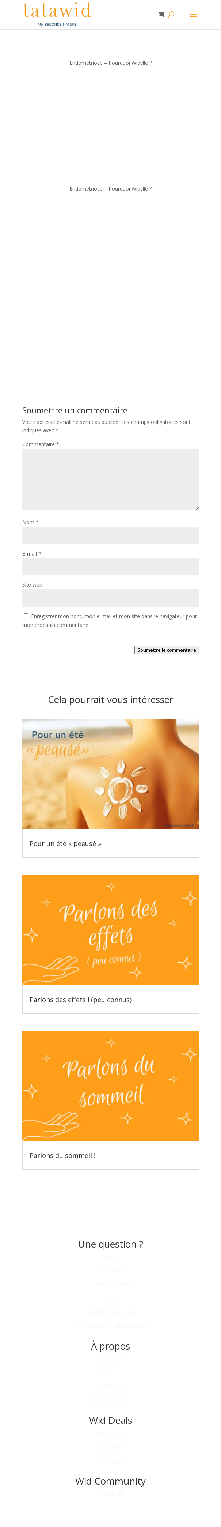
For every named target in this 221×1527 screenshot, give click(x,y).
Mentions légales (111, 1399)
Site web (32, 584)
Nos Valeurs (110, 1372)
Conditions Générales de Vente (110, 1325)
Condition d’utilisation (110, 1311)
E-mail (31, 553)
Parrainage (110, 1460)
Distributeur (111, 1446)
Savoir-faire (110, 1386)
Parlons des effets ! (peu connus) (81, 999)
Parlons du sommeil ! (62, 1155)
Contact (110, 1298)
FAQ (111, 1256)
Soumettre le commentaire (166, 650)
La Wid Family (110, 1358)
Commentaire (40, 444)
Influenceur (111, 1432)
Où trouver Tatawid (111, 1284)
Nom (30, 522)
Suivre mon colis (110, 1270)
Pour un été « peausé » (65, 843)
